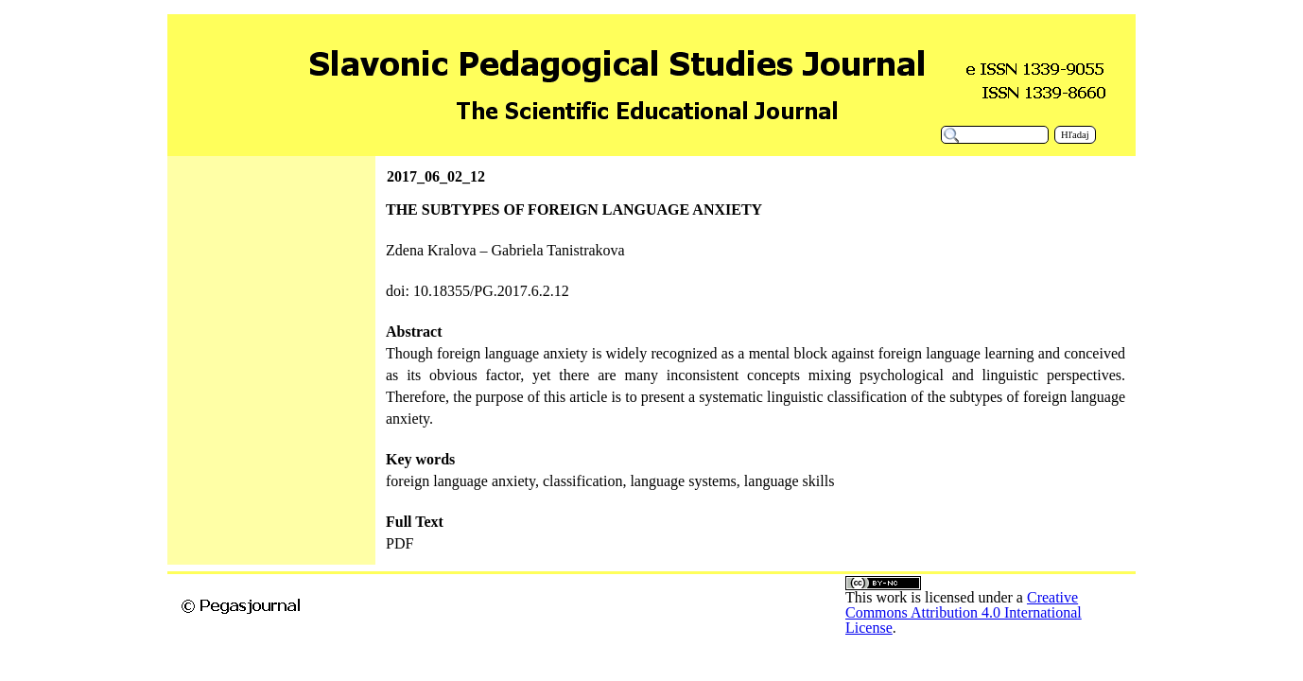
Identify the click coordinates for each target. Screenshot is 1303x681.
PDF (399, 543)
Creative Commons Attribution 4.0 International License (963, 612)
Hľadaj (1075, 135)
